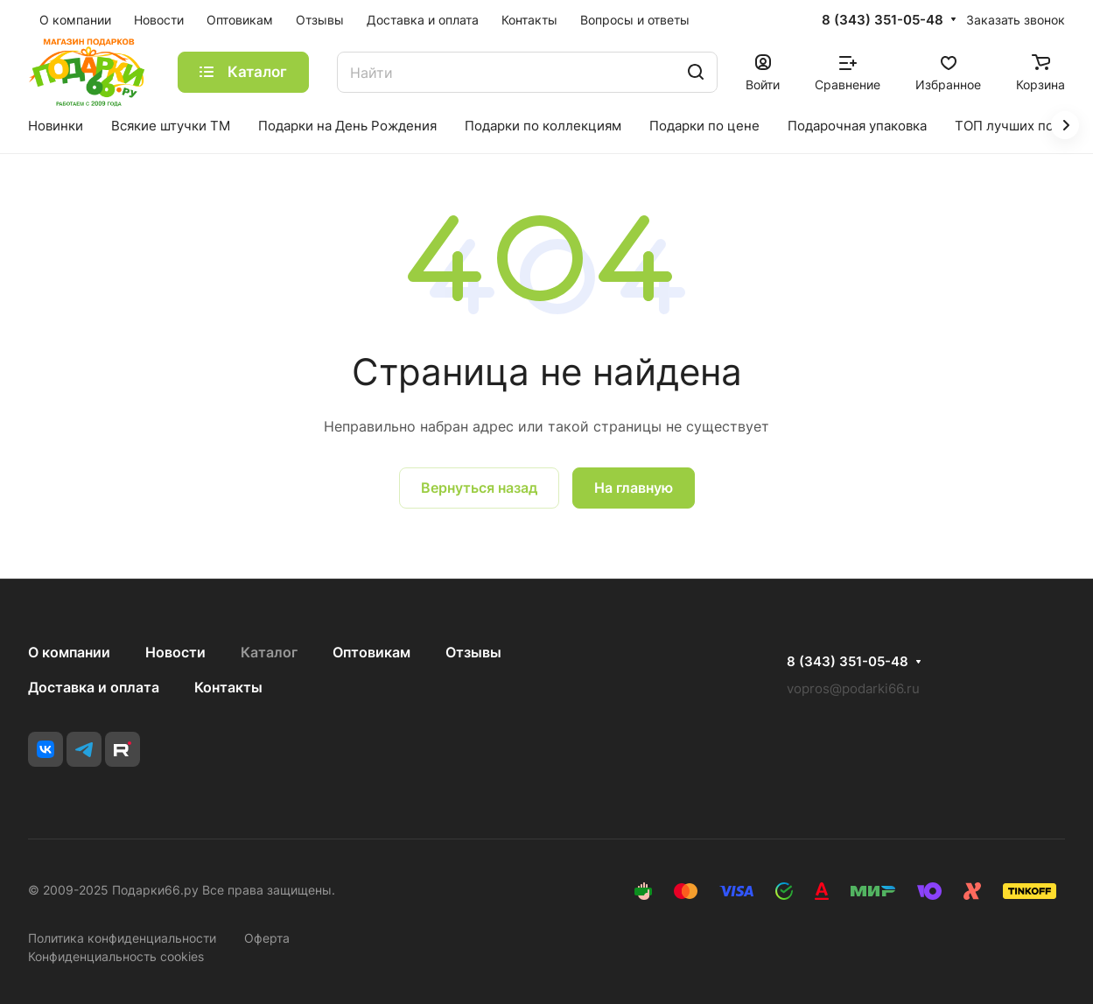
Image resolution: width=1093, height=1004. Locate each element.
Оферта (267, 937)
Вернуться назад (479, 487)
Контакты (228, 687)
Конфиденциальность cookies (116, 956)
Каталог (269, 652)
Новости (175, 652)
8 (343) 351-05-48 (882, 20)
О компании (69, 652)
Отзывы (473, 652)
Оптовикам (371, 652)
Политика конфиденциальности (122, 937)
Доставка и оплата (93, 687)
